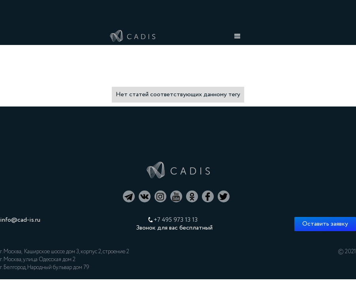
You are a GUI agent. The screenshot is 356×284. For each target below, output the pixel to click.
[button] (237, 36)
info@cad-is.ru (20, 220)
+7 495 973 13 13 (176, 220)
